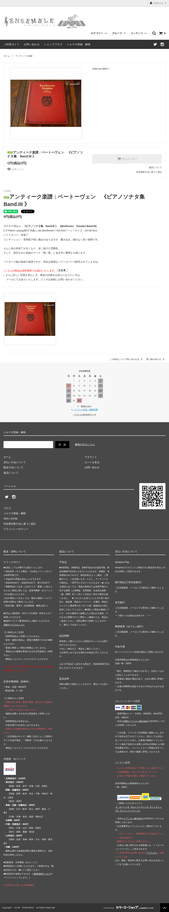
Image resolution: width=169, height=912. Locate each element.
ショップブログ (53, 44)
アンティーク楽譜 (23, 56)
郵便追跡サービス (42, 874)
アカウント (158, 2)
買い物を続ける (155, 359)
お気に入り (15, 169)
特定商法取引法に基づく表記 (20, 523)
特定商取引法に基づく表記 (149, 172)
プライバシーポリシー (16, 529)
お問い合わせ (32, 44)
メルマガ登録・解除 (79, 44)
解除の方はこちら (85, 444)
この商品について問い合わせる (127, 359)
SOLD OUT (127, 159)
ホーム (7, 56)
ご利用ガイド (11, 44)
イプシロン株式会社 (133, 818)
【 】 (122, 807)
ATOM (14, 518)
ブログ (7, 508)
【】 (139, 807)
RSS (6, 518)
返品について (155, 167)
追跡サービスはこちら (14, 625)
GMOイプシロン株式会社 (136, 721)
